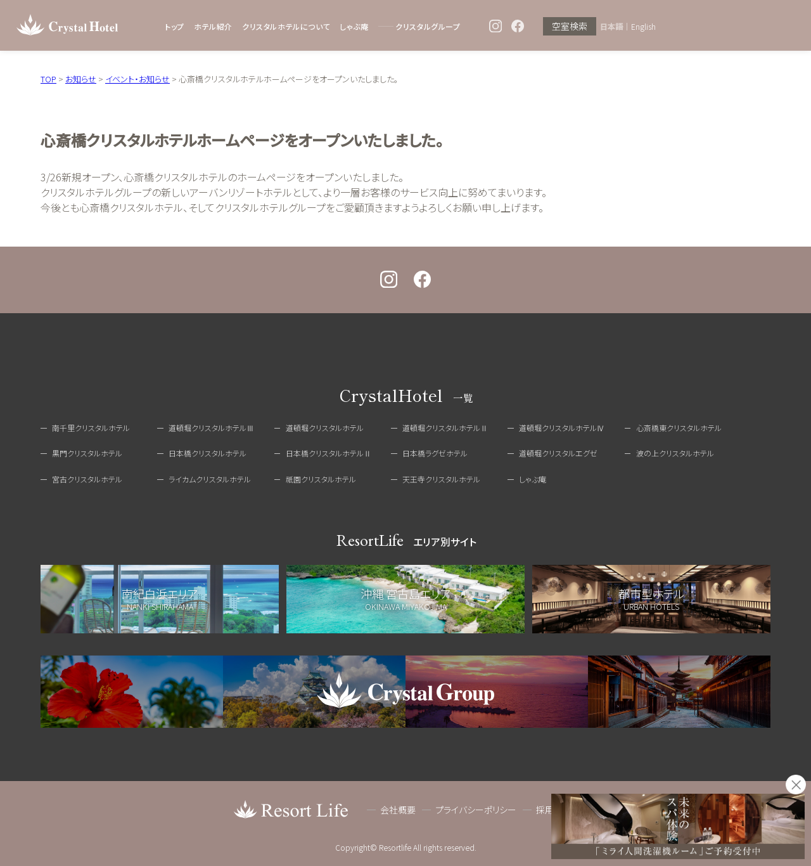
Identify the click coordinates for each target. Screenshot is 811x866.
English (643, 26)
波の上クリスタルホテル (675, 453)
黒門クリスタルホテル (87, 453)
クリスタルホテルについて (286, 26)
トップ (174, 26)
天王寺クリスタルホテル (441, 479)
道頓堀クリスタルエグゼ (558, 453)
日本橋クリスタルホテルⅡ (328, 453)
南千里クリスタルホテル (91, 427)
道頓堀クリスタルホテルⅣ (561, 427)
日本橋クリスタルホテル (207, 453)
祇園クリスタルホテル (321, 479)
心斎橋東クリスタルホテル (679, 427)
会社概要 (398, 809)
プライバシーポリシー (475, 809)
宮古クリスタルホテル (87, 479)
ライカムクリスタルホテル (210, 479)
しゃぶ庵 (354, 26)
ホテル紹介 (213, 26)
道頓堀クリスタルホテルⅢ (211, 427)
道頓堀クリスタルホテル (325, 427)
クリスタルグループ (427, 26)
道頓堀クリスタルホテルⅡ (445, 427)
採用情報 (554, 809)
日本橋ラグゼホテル (435, 453)
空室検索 (569, 26)
